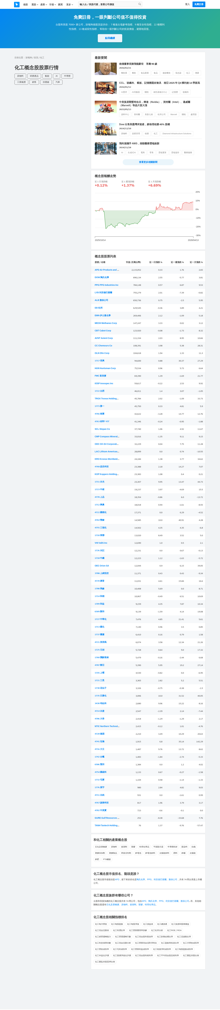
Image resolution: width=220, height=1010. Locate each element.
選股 (34, 4)
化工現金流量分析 (123, 943)
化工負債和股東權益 (180, 924)
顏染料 (184, 847)
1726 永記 (99, 550)
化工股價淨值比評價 (122, 955)
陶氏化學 (140, 879)
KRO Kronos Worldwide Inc (108, 459)
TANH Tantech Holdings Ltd (108, 825)
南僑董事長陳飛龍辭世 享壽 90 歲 (138, 63)
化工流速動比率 (184, 936)
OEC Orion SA (102, 565)
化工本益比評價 (102, 955)
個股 (25, 4)
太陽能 (193, 853)
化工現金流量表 (102, 930)
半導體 (67, 76)
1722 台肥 (99, 391)
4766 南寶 (99, 413)
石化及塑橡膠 (101, 847)
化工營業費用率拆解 (138, 930)
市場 (52, 4)
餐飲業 (124, 73)
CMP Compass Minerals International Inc (115, 436)
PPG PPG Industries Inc (106, 285)
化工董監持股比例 (191, 955)
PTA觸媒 (107, 859)
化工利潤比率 (119, 930)
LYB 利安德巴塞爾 (103, 292)
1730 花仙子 (100, 688)
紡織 (194, 847)
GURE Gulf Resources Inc (108, 818)
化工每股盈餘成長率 (184, 949)
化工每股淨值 (133, 924)
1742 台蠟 (99, 756)
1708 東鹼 (99, 588)
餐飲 (134, 73)
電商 (143, 152)
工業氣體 (21, 82)
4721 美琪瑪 (100, 642)
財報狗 (29, 57)
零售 (152, 152)
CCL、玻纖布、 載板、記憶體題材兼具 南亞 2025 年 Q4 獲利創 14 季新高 (159, 82)
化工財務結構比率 (165, 936)
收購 (147, 133)
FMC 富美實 (100, 376)
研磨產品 (34, 76)
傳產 (197, 73)
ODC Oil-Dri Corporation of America (113, 444)
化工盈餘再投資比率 (170, 943)
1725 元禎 (99, 649)
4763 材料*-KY (102, 421)
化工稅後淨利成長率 (162, 949)
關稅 (147, 92)
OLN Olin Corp (102, 353)
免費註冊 (199, 4)
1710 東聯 (99, 535)
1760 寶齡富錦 (102, 657)
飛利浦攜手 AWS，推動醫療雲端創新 (139, 143)
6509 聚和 (99, 611)
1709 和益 (99, 604)
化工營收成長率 (102, 949)
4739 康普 (99, 581)
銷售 (34, 82)
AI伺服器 (136, 92)
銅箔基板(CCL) (160, 92)
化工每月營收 (101, 924)
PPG (149, 879)
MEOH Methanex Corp (106, 323)
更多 (69, 4)
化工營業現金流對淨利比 (146, 943)
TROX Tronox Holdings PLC (109, 398)
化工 (188, 73)
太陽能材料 (164, 853)
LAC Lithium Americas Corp (109, 451)
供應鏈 (46, 82)
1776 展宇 (99, 787)
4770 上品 (99, 497)
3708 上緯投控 (102, 573)
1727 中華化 (100, 619)
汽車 (58, 82)
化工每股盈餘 (117, 924)
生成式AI (132, 152)
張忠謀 (178, 73)
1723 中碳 (99, 489)
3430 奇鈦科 (100, 703)
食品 (156, 73)
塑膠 (133, 847)
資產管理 (136, 133)
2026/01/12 (125, 87)
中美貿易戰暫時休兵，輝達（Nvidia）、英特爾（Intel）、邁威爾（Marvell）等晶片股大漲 (154, 104)
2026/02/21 (125, 68)
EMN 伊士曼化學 (103, 315)
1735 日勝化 (100, 695)
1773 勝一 (99, 406)
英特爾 (137, 114)
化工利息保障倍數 (103, 943)
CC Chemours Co (103, 345)
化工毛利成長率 (120, 949)
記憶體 (175, 92)
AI (57, 76)
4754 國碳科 (100, 772)
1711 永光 (99, 481)
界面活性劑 (126, 853)
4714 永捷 (99, 711)
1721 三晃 (99, 680)
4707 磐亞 (99, 665)
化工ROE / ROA (174, 930)
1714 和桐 (99, 596)
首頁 (36, 57)
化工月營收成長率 (191, 943)
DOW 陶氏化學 (102, 277)
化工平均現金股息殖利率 (168, 955)
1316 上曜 (99, 672)
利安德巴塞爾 (160, 879)
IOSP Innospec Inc (104, 383)
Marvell (173, 114)
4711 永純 (99, 795)
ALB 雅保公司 (101, 300)
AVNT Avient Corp (104, 338)
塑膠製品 (113, 853)
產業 (43, 4)
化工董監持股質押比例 (105, 962)
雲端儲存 (175, 152)
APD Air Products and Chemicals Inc (113, 270)
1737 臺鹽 (99, 634)
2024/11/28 (125, 147)
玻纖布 (186, 92)
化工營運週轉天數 (123, 936)
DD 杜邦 (99, 308)
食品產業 (145, 73)
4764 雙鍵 (99, 520)
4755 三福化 (100, 527)
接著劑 (124, 847)
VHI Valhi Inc (101, 543)
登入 (187, 4)
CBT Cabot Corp (103, 330)
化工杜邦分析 (157, 930)
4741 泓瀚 (99, 741)
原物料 (20, 76)
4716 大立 (99, 749)
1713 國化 (99, 627)
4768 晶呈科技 (102, 466)
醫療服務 (188, 152)
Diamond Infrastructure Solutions (177, 133)
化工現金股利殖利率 (144, 955)
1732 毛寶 (99, 779)
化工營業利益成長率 (140, 949)
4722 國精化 (100, 512)
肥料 (175, 853)
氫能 (47, 76)
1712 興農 (99, 504)
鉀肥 (97, 859)
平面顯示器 (158, 847)
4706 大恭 (99, 718)
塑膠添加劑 (100, 853)
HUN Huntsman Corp (105, 368)
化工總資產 (162, 924)
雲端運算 (162, 152)
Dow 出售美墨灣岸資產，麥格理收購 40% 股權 (144, 124)
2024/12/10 (125, 128)
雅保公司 (173, 879)
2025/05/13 (125, 109)
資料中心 (125, 114)
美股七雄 (149, 114)
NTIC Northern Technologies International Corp (118, 726)
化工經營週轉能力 (103, 936)
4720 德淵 (99, 734)
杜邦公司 (162, 114)
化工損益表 (148, 924)
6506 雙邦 (99, 764)
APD (117, 879)
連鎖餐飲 (166, 73)
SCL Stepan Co (102, 429)
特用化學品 (144, 847)
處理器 (194, 114)
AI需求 (124, 92)
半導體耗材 (172, 847)
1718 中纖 (99, 558)
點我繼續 (110, 38)
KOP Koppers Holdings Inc (108, 474)
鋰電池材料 (150, 853)
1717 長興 (99, 360)
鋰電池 (138, 853)
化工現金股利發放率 (144, 936)
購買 (60, 4)
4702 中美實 (100, 810)
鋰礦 (183, 853)
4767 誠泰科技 (102, 802)
